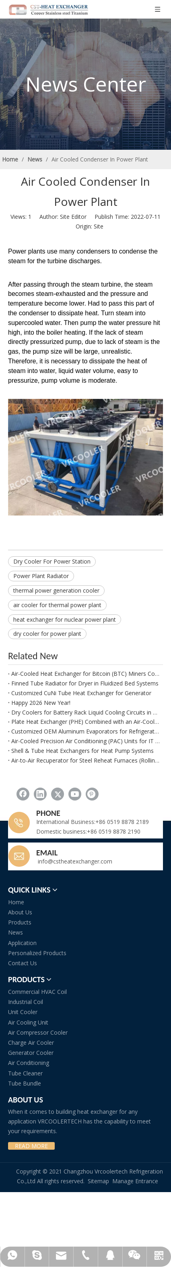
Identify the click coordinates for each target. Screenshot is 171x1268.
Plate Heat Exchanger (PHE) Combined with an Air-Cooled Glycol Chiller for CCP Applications (85, 721)
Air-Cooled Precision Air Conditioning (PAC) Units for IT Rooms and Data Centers (85, 741)
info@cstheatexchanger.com (74, 861)
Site (98, 226)
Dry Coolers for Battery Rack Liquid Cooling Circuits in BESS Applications (85, 712)
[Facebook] (22, 794)
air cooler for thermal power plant (57, 605)
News (15, 932)
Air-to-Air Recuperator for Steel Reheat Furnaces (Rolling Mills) (85, 760)
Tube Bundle (24, 1083)
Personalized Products (37, 953)
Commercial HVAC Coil (37, 992)
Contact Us (22, 963)
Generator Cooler (31, 1052)
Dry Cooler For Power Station (52, 561)
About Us (20, 912)
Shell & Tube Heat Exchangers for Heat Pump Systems (82, 751)
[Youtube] (74, 794)
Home (16, 902)
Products (19, 922)
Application (22, 943)
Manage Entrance (135, 1181)
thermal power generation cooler (56, 590)
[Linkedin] (40, 794)
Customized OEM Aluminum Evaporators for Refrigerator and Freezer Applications (85, 731)
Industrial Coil (25, 1002)
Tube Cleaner (25, 1073)
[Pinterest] (92, 794)
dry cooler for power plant (47, 633)
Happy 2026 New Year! (40, 702)
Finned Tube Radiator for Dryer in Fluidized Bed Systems (85, 683)
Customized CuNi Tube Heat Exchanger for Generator (81, 693)
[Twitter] (57, 794)
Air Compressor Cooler (38, 1032)
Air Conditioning (28, 1063)
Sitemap (98, 1181)
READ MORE (31, 1146)
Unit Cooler (22, 1012)
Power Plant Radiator (41, 576)
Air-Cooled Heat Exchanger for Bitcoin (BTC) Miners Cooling (85, 673)
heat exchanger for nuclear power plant (64, 619)
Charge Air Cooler (31, 1042)
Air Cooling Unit (28, 1022)
